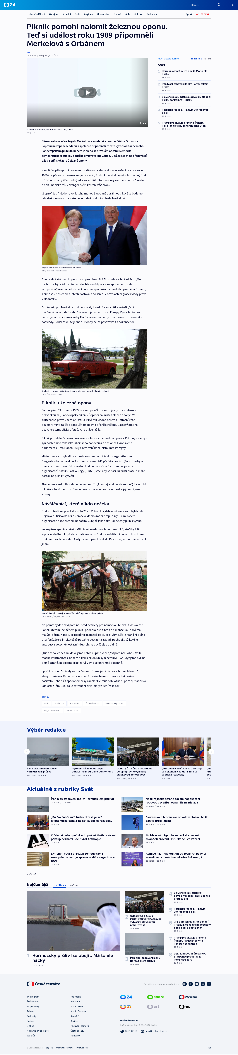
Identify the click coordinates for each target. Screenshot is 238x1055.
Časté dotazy (77, 1031)
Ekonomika (103, 14)
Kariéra (74, 1021)
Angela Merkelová (52, 710)
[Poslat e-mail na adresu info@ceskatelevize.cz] (155, 1031)
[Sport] (189, 14)
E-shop (30, 1026)
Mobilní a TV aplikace (38, 1031)
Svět (77, 14)
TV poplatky (33, 1006)
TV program (33, 997)
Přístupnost (82, 1048)
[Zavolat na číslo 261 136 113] (128, 1031)
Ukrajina (53, 14)
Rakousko (74, 703)
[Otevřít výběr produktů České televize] (231, 5)
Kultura (138, 14)
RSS (209, 1048)
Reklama (75, 1002)
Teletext (31, 1011)
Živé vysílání (33, 1002)
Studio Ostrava (78, 1011)
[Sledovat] (202, 14)
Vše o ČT (31, 1036)
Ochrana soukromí (64, 1048)
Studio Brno (76, 1006)
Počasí (117, 14)
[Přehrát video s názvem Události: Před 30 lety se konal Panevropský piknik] (87, 92)
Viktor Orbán (72, 710)
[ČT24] (9, 5)
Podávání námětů (79, 1026)
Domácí (66, 14)
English (49, 1048)
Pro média (75, 997)
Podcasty (152, 14)
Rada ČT (74, 1016)
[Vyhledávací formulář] (206, 5)
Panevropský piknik (114, 703)
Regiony (88, 14)
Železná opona (92, 703)
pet (28, 52)
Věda (127, 14)
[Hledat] (219, 5)
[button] (87, 92)
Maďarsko (59, 703)
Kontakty (75, 1036)
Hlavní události (37, 14)
